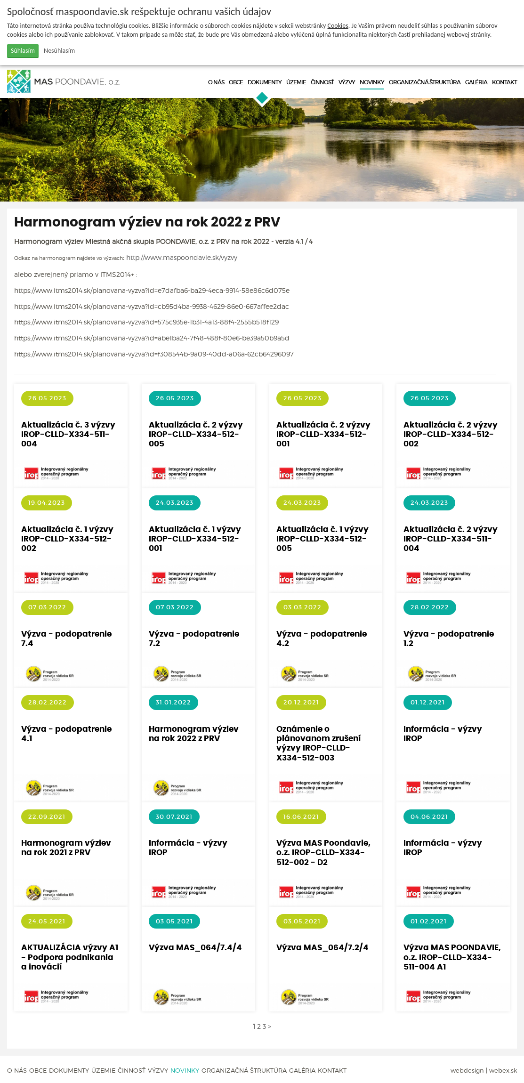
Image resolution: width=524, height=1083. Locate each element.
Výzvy (347, 82)
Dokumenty (265, 82)
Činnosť (322, 82)
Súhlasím (23, 51)
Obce (236, 82)
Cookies (338, 26)
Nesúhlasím (59, 51)
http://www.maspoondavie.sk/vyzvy (181, 257)
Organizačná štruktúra (424, 82)
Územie (296, 82)
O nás (216, 82)
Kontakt (504, 82)
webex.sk (503, 1070)
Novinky (372, 82)
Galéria (476, 82)
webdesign (467, 1070)
